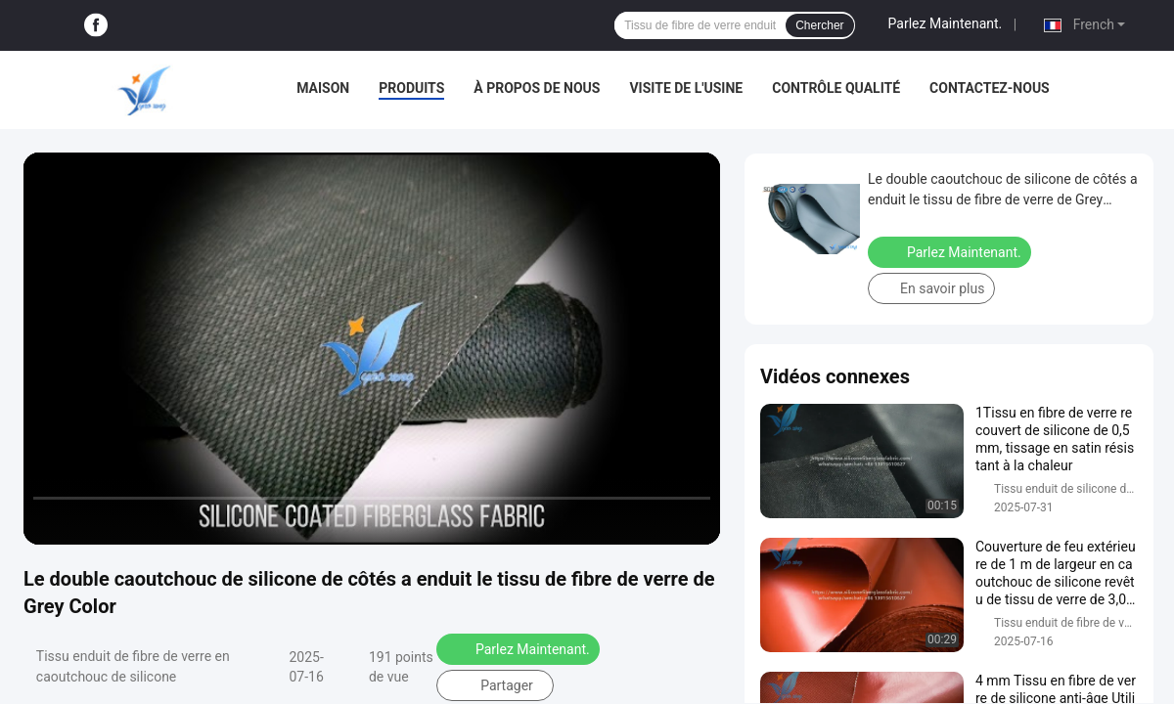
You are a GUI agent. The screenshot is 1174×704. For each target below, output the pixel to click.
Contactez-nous (989, 88)
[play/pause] (88, 521)
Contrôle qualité (836, 88)
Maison (322, 88)
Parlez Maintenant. (945, 23)
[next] (127, 521)
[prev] (48, 521)
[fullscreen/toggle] (694, 521)
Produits (411, 88)
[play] (371, 348)
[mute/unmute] (166, 521)
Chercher (819, 25)
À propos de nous (537, 88)
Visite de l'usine (686, 88)
